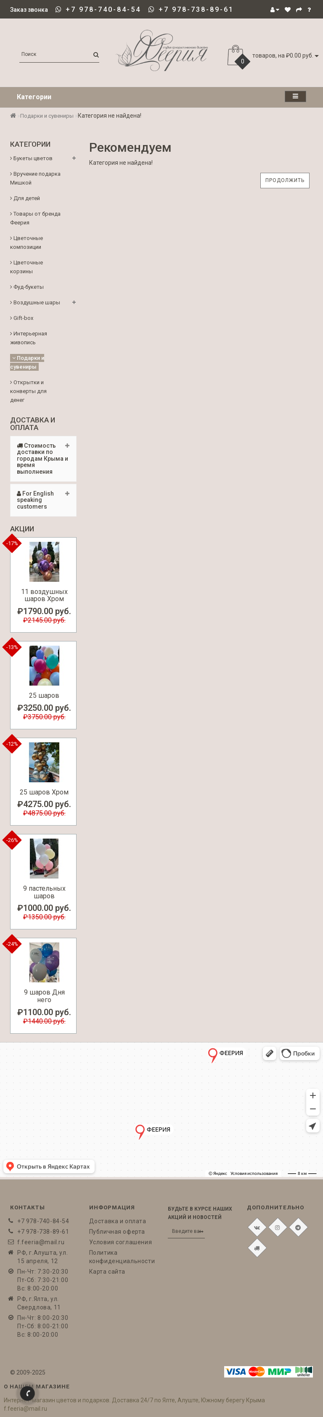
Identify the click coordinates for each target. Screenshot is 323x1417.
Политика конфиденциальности (122, 1256)
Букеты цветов (31, 158)
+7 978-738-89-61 (196, 9)
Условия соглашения (120, 1242)
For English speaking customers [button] (43, 500)
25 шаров (44, 695)
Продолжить (284, 180)
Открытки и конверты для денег (28, 391)
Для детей (25, 198)
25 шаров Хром (44, 792)
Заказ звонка (29, 9)
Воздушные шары (35, 302)
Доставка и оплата (117, 1221)
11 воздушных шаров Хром (44, 595)
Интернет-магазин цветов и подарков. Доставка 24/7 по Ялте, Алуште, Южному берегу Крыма (134, 1400)
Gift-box (21, 318)
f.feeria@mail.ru (41, 1242)
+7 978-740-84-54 (103, 9)
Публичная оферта (117, 1231)
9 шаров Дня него (44, 996)
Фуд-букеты (27, 287)
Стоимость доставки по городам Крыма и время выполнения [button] (43, 458)
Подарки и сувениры (47, 116)
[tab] (43, 458)
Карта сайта (107, 1271)
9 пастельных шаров (44, 892)
